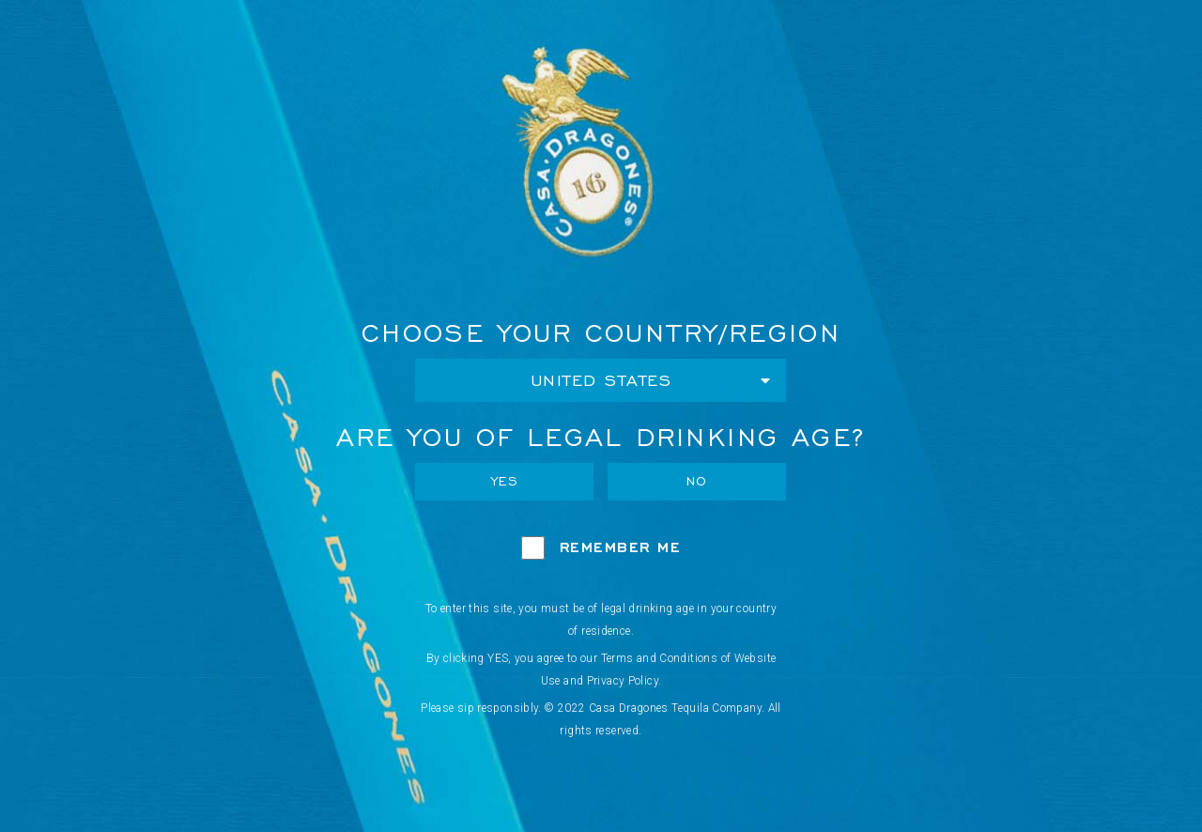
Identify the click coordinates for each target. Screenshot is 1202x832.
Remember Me (621, 547)
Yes (505, 481)
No (697, 481)
